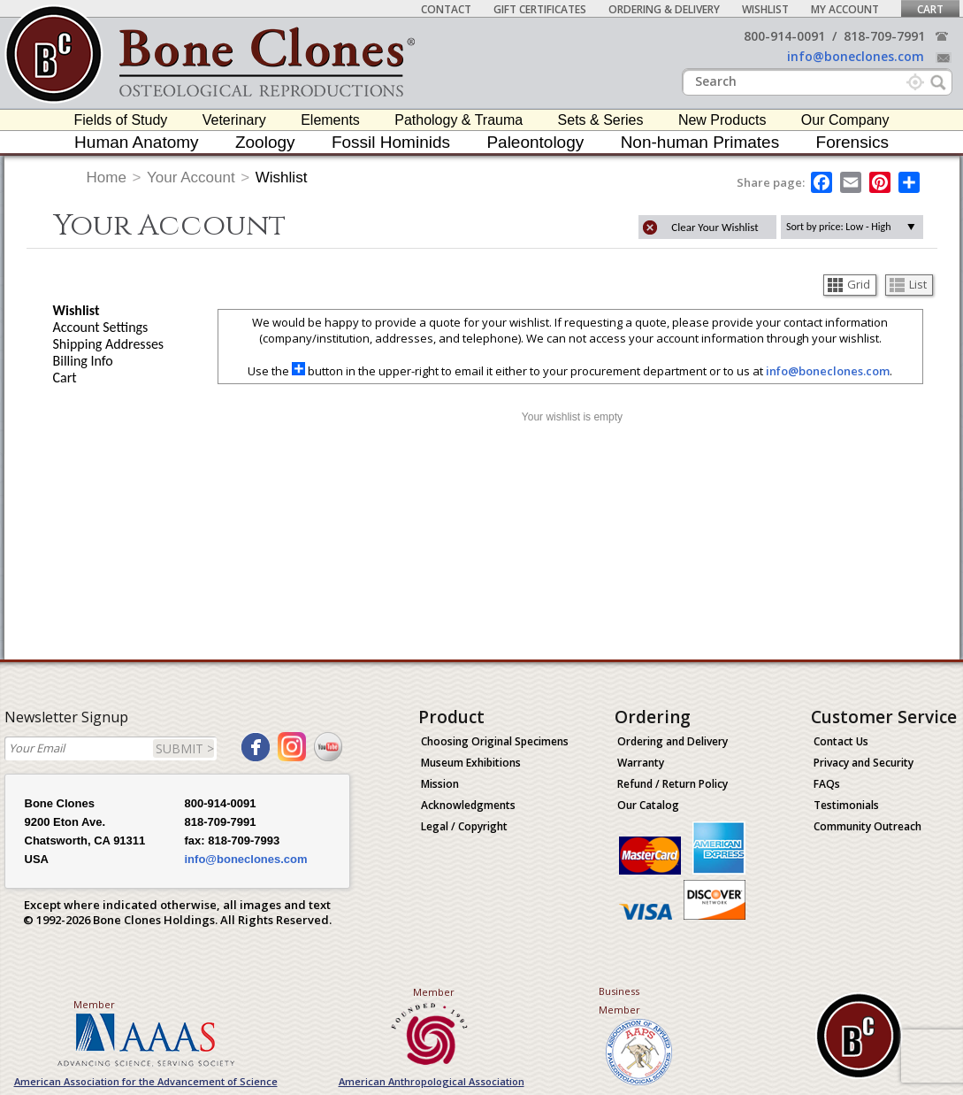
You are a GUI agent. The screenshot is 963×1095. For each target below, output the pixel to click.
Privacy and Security (863, 762)
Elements (330, 119)
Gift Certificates (539, 9)
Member (94, 1004)
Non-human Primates (700, 142)
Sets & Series (601, 119)
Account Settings (101, 327)
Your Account (191, 177)
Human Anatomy (136, 142)
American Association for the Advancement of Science (146, 1081)
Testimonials (846, 805)
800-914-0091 (784, 35)
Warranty (640, 762)
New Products (722, 119)
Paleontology (535, 142)
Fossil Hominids (391, 142)
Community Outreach (867, 826)
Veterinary (234, 119)
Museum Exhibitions (471, 762)
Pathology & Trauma (458, 119)
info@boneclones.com (855, 56)
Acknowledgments (468, 805)
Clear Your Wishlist (714, 227)
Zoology (265, 142)
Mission (440, 783)
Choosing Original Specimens (495, 741)
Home (106, 177)
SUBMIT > (185, 748)
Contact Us (841, 741)
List (908, 284)
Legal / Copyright (464, 826)
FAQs (827, 783)
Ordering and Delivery (672, 741)
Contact (446, 9)
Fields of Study (121, 119)
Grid (849, 284)
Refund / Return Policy (672, 783)
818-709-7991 (884, 35)
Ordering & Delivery (664, 9)
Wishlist (765, 9)
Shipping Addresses (108, 343)
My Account (845, 9)
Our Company (845, 119)
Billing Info (83, 360)
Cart (930, 9)
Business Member (619, 1000)
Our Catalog (648, 805)
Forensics (852, 142)
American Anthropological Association (431, 1081)
